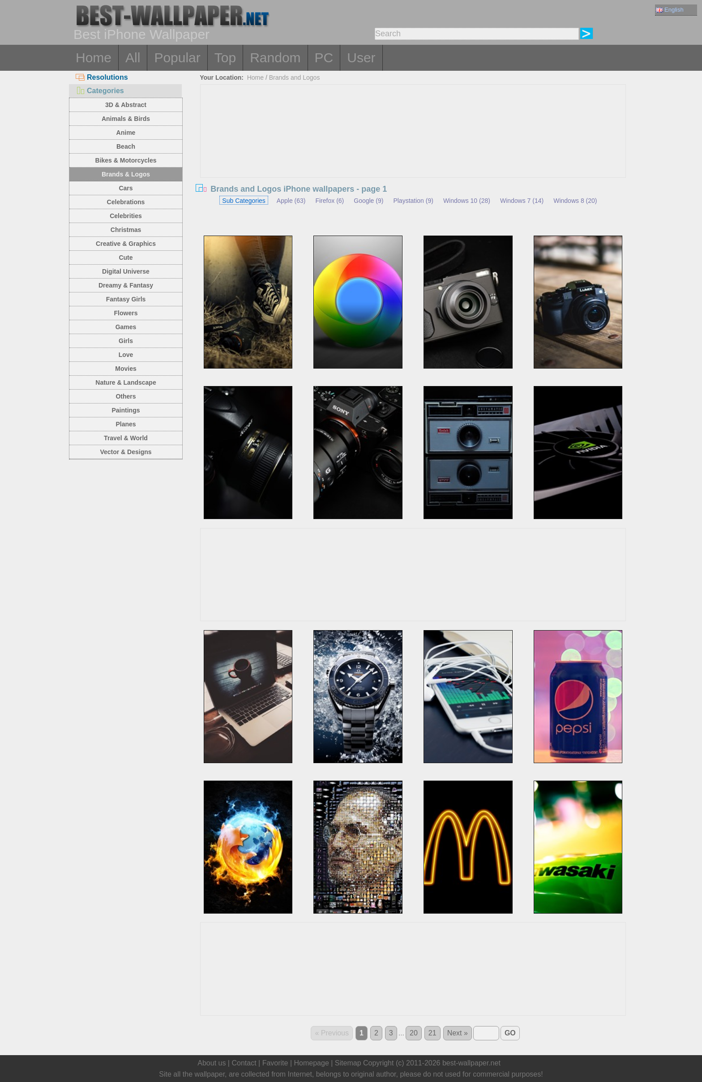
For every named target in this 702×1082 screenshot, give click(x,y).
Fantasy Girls (126, 299)
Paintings (125, 410)
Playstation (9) (413, 200)
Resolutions (102, 77)
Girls (126, 340)
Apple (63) (291, 200)
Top (225, 57)
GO (510, 1033)
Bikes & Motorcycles (126, 160)
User (361, 57)
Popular (177, 57)
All (132, 57)
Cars (126, 188)
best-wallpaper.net (471, 1063)
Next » (457, 1033)
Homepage (311, 1063)
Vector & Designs (125, 451)
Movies (125, 368)
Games (126, 327)
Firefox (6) (329, 200)
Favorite (275, 1063)
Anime (126, 132)
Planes (126, 424)
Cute (126, 257)
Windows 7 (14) (522, 200)
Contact (243, 1063)
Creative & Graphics (126, 243)
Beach (125, 146)
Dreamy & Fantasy (125, 285)
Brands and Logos (294, 77)
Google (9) (368, 200)
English (670, 9)
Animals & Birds (126, 118)
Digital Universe (126, 271)
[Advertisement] (413, 152)
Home (93, 57)
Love (126, 354)
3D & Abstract (125, 104)
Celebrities (126, 215)
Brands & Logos (126, 174)
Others (126, 396)
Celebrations (126, 202)
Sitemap (348, 1063)
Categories (100, 90)
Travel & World (126, 438)
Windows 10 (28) (466, 200)
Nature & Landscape (125, 382)
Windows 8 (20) (575, 200)
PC (324, 57)
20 (414, 1033)
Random (275, 57)
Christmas (126, 229)
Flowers (126, 313)
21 (432, 1033)
